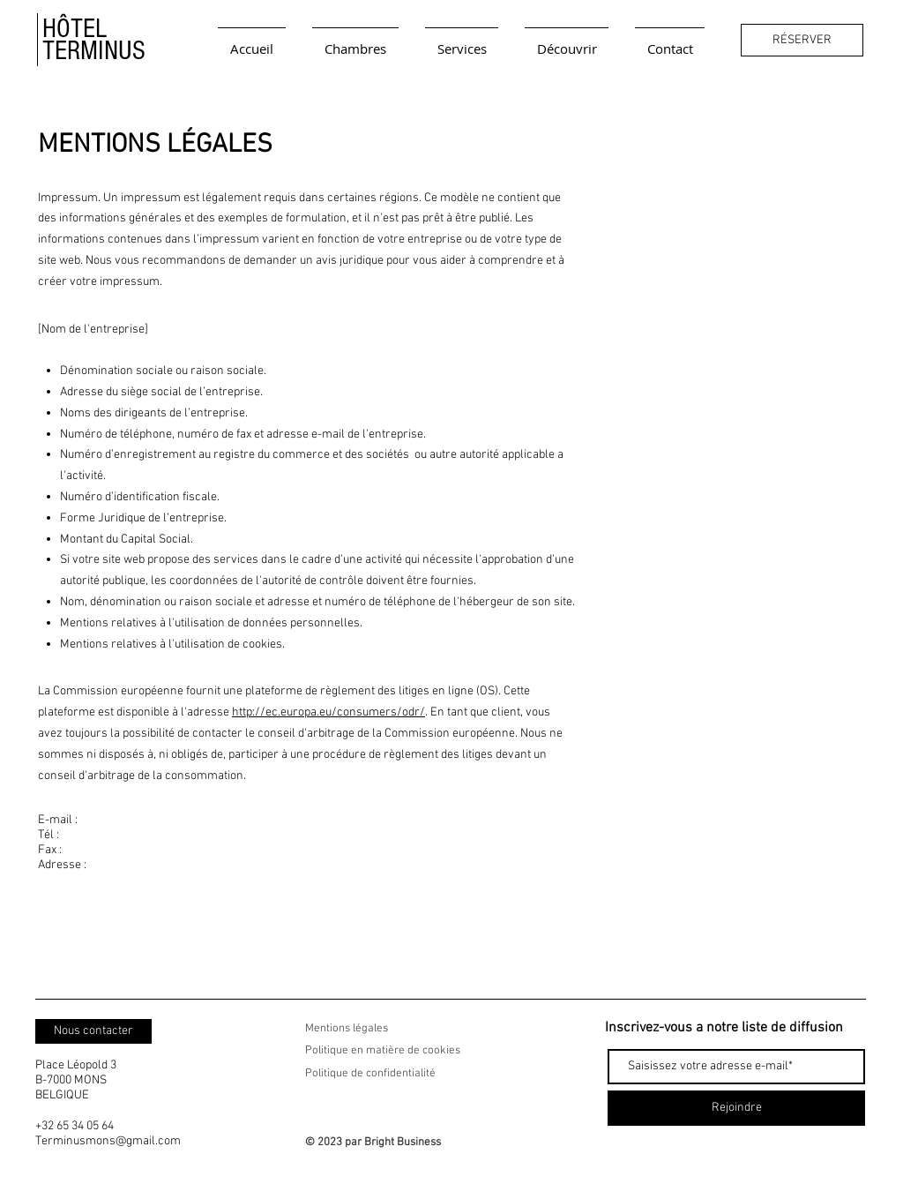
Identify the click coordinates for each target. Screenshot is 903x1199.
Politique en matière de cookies (384, 1051)
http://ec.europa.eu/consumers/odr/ (328, 712)
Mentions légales (346, 1029)
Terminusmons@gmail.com (108, 1141)
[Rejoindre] (736, 1108)
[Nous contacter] (93, 1031)
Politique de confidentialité (370, 1074)
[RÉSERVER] (802, 40)
